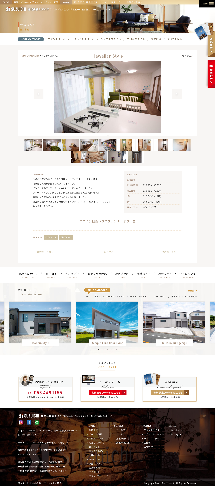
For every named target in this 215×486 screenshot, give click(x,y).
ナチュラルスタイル (83, 39)
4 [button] (111, 349)
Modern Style (40, 343)
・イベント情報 (94, 434)
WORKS (147, 425)
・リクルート (93, 471)
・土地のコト (93, 455)
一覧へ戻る (185, 55)
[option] (107, 97)
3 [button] (107, 349)
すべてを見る (174, 39)
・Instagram (176, 434)
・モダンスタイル (150, 430)
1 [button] (98, 349)
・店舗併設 (147, 446)
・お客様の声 (93, 467)
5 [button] (116, 349)
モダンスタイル (57, 39)
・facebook (175, 430)
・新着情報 (92, 430)
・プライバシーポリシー (99, 476)
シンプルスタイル (111, 39)
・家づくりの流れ (96, 451)
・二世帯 (146, 442)
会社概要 (36, 483)
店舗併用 (156, 39)
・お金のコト (93, 459)
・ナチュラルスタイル (153, 434)
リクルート (23, 483)
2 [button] (103, 349)
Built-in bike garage (175, 343)
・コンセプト (93, 446)
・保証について (94, 463)
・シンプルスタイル (152, 438)
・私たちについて (96, 442)
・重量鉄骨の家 (122, 438)
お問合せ (59, 483)
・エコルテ (119, 430)
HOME (91, 425)
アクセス (48, 483)
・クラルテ (119, 434)
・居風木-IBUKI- (122, 442)
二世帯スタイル (136, 39)
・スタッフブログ (96, 438)
